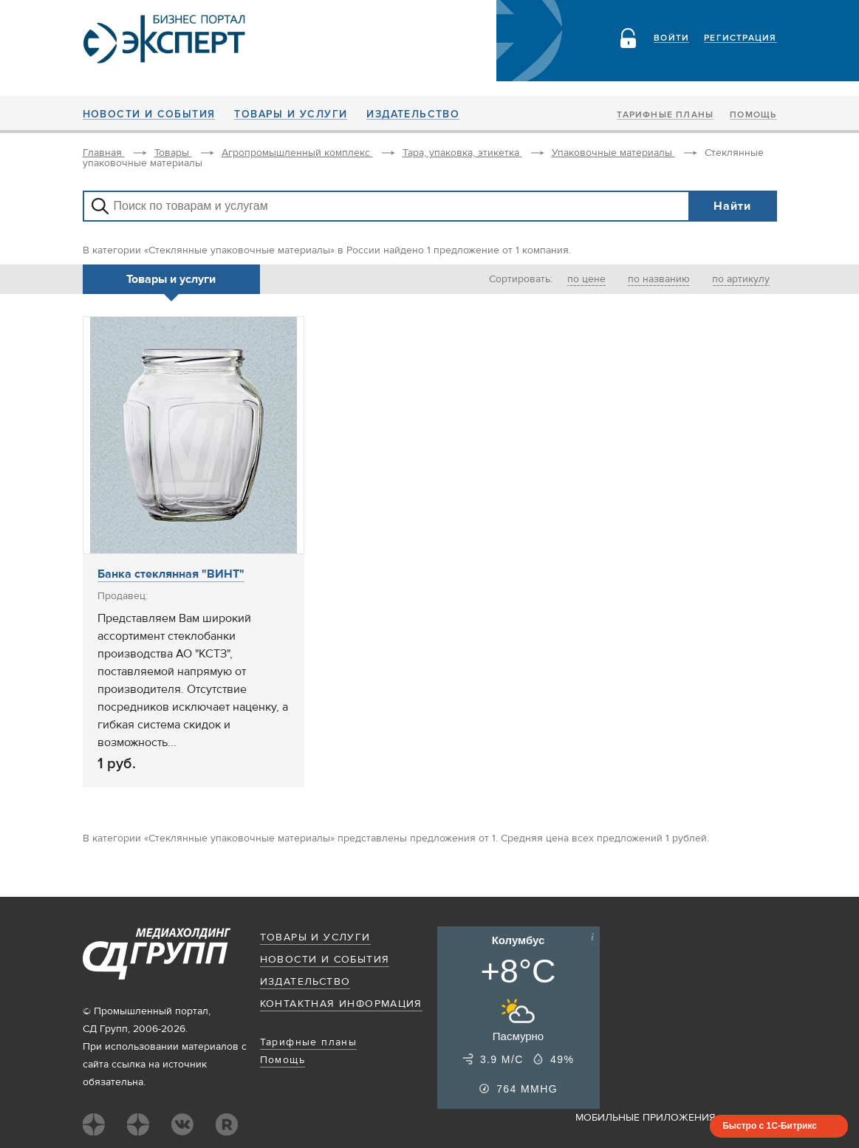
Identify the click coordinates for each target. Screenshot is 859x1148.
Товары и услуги (290, 114)
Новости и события (149, 114)
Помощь (753, 115)
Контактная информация (341, 1004)
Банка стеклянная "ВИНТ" (170, 574)
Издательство (412, 114)
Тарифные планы (665, 115)
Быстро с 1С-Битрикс (769, 1126)
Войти (671, 38)
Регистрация (740, 38)
